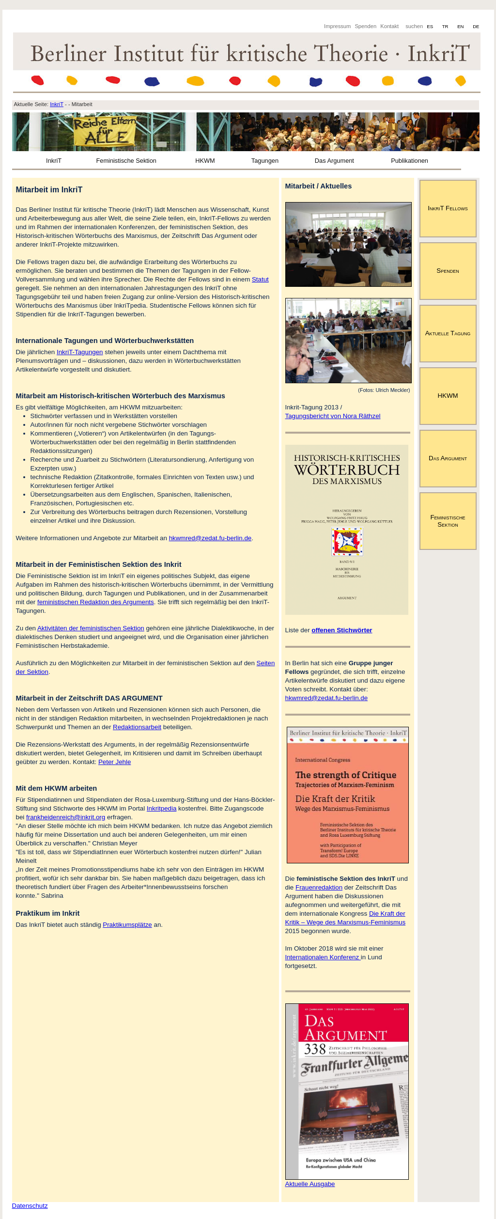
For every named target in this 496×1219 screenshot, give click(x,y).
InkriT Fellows (447, 208)
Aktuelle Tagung (448, 333)
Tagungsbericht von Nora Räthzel (333, 416)
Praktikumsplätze (127, 924)
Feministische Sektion (126, 160)
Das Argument (334, 160)
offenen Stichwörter (341, 630)
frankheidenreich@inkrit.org (65, 817)
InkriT (54, 160)
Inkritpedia (162, 808)
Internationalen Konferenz (323, 957)
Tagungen (265, 160)
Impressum (337, 26)
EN (461, 26)
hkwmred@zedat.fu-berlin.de (210, 538)
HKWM (205, 160)
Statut (260, 279)
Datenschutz (30, 1205)
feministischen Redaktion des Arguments (95, 602)
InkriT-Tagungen (80, 352)
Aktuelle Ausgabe (310, 1184)
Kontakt (389, 26)
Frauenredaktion (318, 887)
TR (446, 26)
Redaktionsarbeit (137, 727)
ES (430, 26)
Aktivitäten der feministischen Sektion (90, 628)
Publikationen (409, 160)
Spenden (365, 26)
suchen (414, 26)
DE (476, 26)
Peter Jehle (114, 762)
